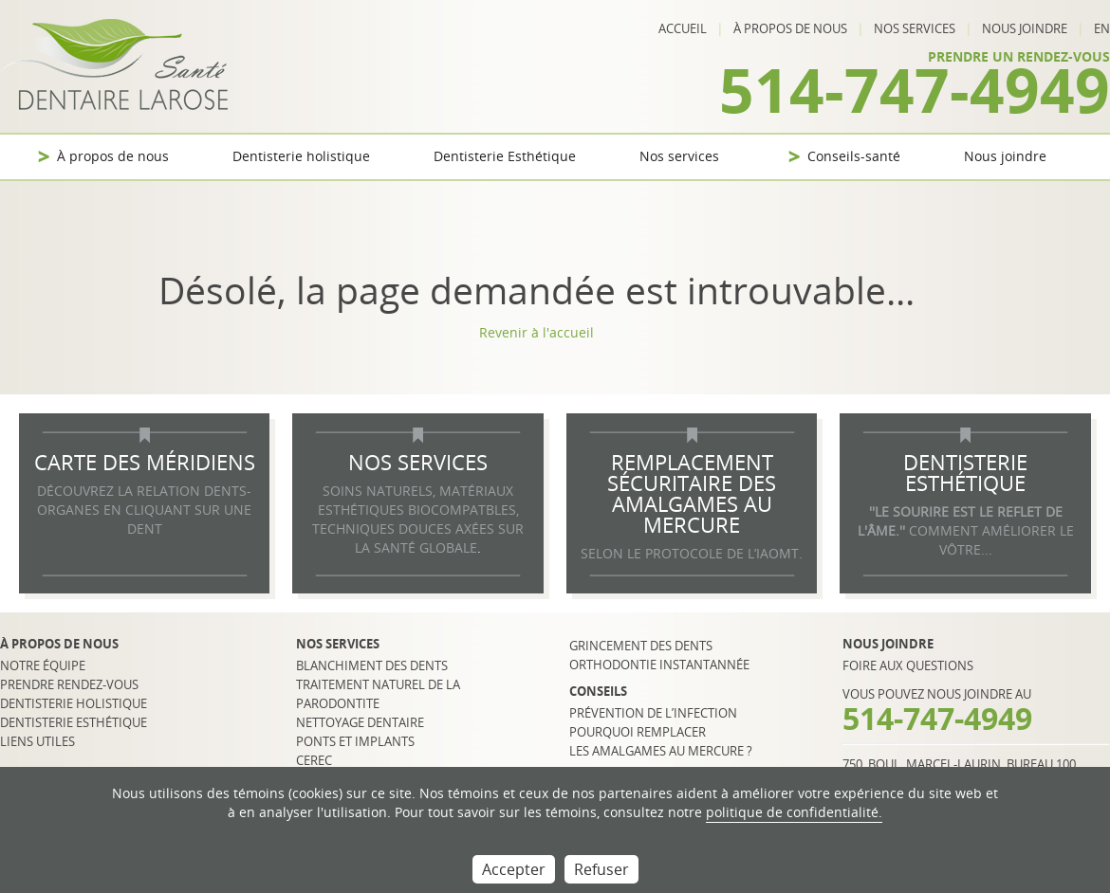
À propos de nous (790, 28)
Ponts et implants (355, 741)
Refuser (601, 869)
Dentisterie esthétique (73, 722)
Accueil (682, 28)
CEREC (314, 760)
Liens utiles (37, 741)
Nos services (914, 28)
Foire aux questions (907, 665)
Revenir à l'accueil (536, 332)
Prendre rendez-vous (69, 684)
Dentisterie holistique (301, 156)
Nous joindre (1024, 28)
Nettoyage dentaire (360, 722)
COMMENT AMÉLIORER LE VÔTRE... (966, 530)
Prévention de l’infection (653, 712)
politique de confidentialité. (794, 812)
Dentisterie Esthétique (505, 156)
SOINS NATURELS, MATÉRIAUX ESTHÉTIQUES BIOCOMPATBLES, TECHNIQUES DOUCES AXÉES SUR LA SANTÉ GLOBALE (418, 519)
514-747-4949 (914, 89)
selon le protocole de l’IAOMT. (692, 553)
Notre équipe (42, 665)
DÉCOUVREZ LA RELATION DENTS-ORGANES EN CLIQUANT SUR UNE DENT (144, 510)
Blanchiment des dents (372, 665)
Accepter (514, 869)
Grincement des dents (640, 645)
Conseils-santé (853, 156)
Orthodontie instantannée (659, 664)
